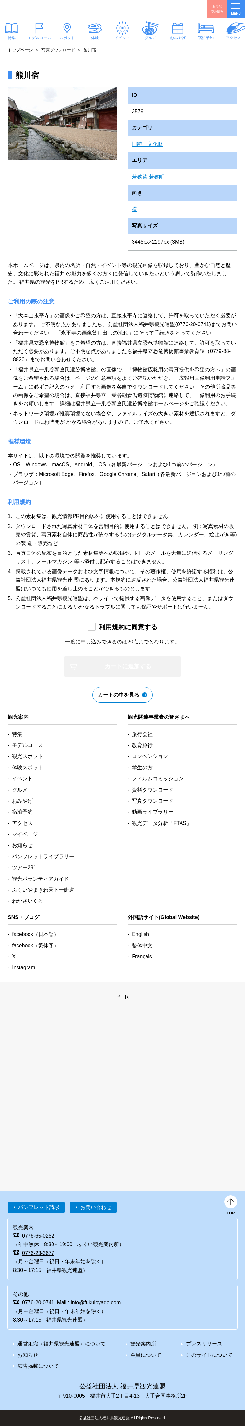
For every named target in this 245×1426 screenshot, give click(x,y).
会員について (145, 1355)
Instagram (23, 967)
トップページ (20, 50)
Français (142, 956)
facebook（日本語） (35, 934)
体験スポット (27, 767)
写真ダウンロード (58, 50)
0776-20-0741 (38, 1302)
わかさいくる (27, 901)
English (140, 934)
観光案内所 (143, 1343)
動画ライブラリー (152, 812)
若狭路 (139, 177)
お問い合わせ (95, 1207)
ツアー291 (24, 867)
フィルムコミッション (158, 778)
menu (235, 9)
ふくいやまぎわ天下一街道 (43, 890)
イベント (122, 38)
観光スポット (27, 756)
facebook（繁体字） (35, 945)
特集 (17, 734)
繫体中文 (142, 945)
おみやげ (178, 38)
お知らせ (22, 845)
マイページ (25, 834)
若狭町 (156, 177)
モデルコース (39, 38)
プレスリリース (204, 1343)
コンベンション (150, 756)
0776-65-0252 (38, 1236)
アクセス (22, 823)
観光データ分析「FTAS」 (162, 823)
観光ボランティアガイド (40, 879)
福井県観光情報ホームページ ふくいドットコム (36, 9)
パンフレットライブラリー (43, 856)
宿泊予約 (205, 38)
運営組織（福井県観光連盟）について (62, 1343)
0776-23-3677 (38, 1253)
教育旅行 (142, 745)
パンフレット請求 (39, 1207)
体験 (95, 38)
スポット (67, 38)
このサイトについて (209, 1355)
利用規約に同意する (128, 627)
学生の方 (142, 767)
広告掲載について (38, 1366)
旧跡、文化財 (147, 144)
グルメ (150, 38)
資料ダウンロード (152, 790)
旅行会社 (142, 734)
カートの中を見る (118, 694)
